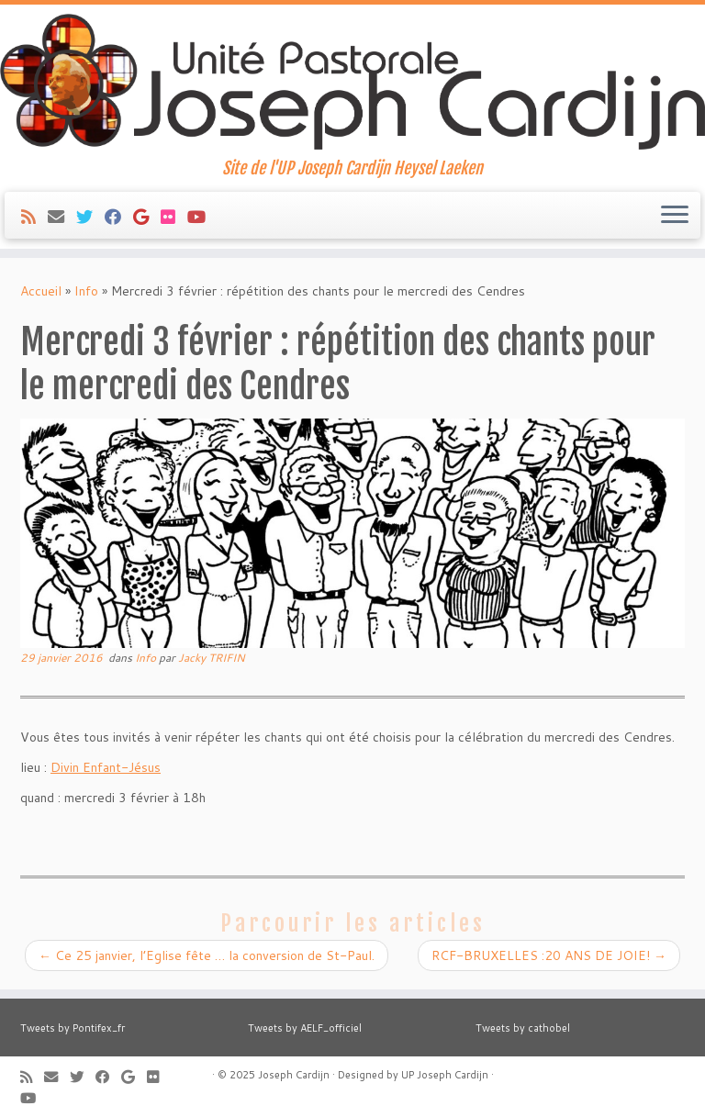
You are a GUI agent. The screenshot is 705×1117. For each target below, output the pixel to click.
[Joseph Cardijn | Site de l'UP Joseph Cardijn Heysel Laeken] (352, 82)
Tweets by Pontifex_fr (72, 1028)
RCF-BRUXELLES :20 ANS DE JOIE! (548, 955)
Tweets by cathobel (523, 1028)
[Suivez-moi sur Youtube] (202, 217)
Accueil (41, 291)
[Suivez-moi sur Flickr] (174, 217)
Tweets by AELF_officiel (305, 1028)
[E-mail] (62, 217)
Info (86, 291)
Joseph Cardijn (294, 1074)
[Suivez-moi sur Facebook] (119, 217)
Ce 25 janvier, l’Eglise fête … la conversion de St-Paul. (207, 955)
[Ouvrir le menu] (674, 215)
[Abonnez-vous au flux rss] (34, 217)
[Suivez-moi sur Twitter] (90, 217)
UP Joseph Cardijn (444, 1074)
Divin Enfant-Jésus (105, 767)
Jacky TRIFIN (211, 657)
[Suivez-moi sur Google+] (147, 217)
